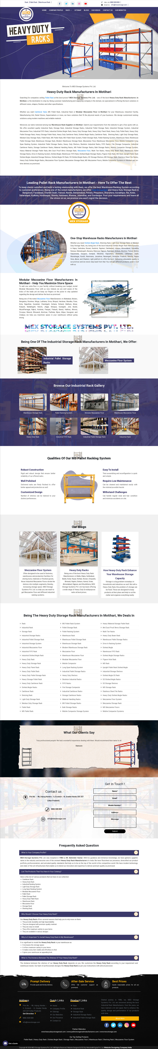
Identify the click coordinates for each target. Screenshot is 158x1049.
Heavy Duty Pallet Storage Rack (32, 675)
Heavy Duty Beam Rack (110, 636)
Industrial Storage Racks (29, 636)
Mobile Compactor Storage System (74, 711)
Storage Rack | (69, 1040)
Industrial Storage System (30, 644)
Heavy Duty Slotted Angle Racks (113, 695)
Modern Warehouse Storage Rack (73, 647)
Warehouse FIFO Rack (109, 651)
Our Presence (56, 1018)
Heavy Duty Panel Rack (29, 667)
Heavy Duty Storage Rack (30, 663)
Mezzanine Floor (43, 299)
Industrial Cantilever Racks (71, 691)
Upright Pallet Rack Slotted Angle (114, 667)
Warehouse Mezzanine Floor (125, 413)
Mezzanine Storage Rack (111, 703)
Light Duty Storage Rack (29, 699)
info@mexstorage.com (119, 5)
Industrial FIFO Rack (63, 437)
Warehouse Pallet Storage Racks (113, 640)
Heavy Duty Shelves (68, 675)
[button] (12, 46)
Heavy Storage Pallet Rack (30, 679)
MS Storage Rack (108, 687)
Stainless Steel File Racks (111, 691)
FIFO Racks (65, 683)
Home (44, 10)
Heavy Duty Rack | (41, 1040)
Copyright (22, 1047)
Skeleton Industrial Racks (70, 679)
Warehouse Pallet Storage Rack (73, 640)
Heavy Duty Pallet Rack (29, 671)
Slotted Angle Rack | (55, 1040)
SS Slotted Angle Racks (110, 679)
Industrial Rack (125, 437)
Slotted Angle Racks (28, 687)
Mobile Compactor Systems (112, 711)
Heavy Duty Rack (33, 437)
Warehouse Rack (44, 2)
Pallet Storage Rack (99, 190)
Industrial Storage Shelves (111, 671)
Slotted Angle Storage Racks (112, 655)
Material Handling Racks (70, 699)
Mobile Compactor (68, 663)
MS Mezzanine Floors (109, 707)
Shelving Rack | (109, 1040)
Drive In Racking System (110, 644)
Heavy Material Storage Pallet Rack (114, 624)
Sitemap (78, 10)
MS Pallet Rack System (70, 624)
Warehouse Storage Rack (32, 413)
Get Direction (29, 1014)
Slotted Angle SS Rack (110, 675)
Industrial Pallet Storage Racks (73, 671)
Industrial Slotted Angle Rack (31, 655)
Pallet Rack (33, 2)
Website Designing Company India (118, 1048)
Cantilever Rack (26, 691)
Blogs (86, 10)
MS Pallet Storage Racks (70, 703)
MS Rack (104, 663)
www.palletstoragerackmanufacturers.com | (83, 1032)
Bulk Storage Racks (68, 707)
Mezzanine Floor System (118, 360)
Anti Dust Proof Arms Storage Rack (114, 628)
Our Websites (120, 10)
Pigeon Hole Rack (108, 659)
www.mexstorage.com (108, 1032)
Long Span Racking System (71, 667)
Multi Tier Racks (107, 632)
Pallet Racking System (63, 413)
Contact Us (108, 10)
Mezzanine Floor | (82, 1040)
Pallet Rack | (29, 1040)
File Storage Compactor (70, 687)
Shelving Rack (25, 695)
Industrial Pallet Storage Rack (94, 437)
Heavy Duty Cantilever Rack (30, 683)
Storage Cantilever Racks (70, 695)
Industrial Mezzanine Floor (30, 647)
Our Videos (95, 10)
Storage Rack (25, 632)
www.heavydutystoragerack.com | (54, 1032)
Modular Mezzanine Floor (94, 413)
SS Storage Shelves (109, 683)
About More (120, 1018)
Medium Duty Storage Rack (30, 703)
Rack (26, 2)
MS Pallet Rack (26, 711)
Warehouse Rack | (96, 1040)
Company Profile (56, 10)
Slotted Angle (106, 647)
